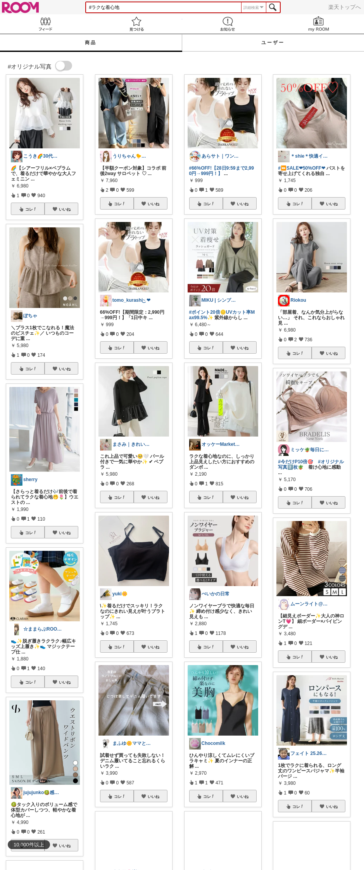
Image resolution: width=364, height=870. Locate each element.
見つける (136, 23)
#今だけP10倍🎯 (295, 461)
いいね (65, 209)
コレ (31, 209)
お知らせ (227, 23)
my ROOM (318, 23)
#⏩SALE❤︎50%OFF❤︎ (301, 168)
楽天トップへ (344, 7)
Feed (45, 23)
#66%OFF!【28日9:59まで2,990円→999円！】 (221, 170)
